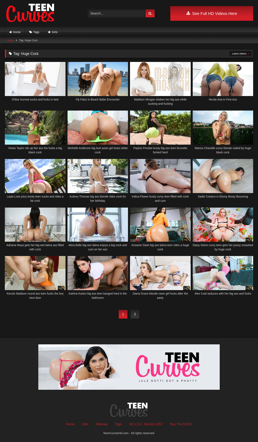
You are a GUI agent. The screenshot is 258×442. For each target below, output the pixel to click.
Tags (36, 32)
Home (17, 32)
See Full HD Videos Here (211, 13)
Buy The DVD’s (181, 424)
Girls (55, 32)
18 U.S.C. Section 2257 (146, 424)
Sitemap (102, 424)
